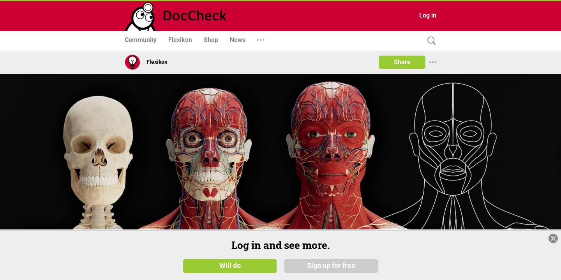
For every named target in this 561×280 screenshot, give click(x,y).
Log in (427, 15)
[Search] (429, 41)
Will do (230, 265)
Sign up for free (331, 265)
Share (402, 62)
